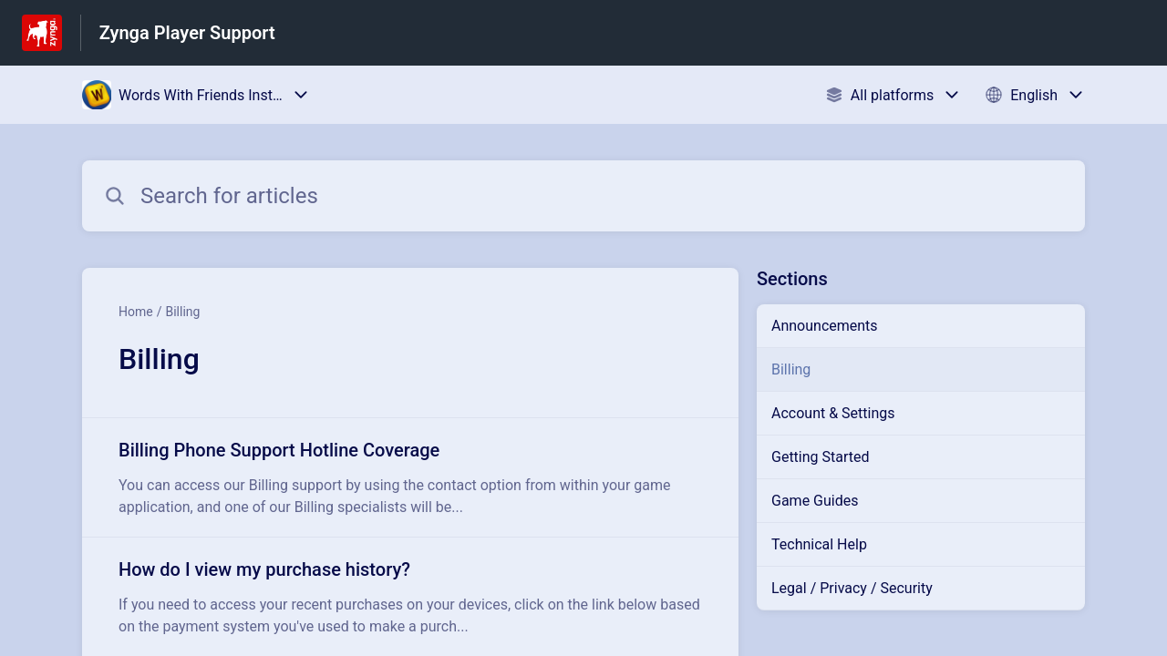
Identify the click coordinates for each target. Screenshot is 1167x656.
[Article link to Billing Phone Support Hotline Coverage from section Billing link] (410, 477)
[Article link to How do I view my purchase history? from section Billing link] (410, 597)
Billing (182, 311)
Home (136, 311)
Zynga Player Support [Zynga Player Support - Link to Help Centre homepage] (187, 33)
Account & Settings (833, 413)
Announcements (824, 325)
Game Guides (814, 500)
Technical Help (819, 544)
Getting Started (820, 457)
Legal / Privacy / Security (852, 588)
